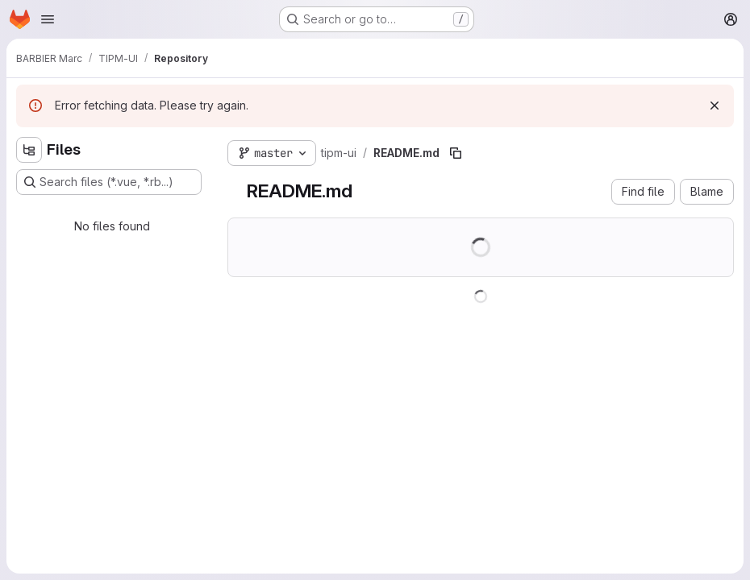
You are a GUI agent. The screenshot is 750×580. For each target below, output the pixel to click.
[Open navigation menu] (47, 19)
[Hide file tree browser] (29, 150)
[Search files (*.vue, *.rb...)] (109, 182)
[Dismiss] (714, 105)
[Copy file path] (456, 153)
